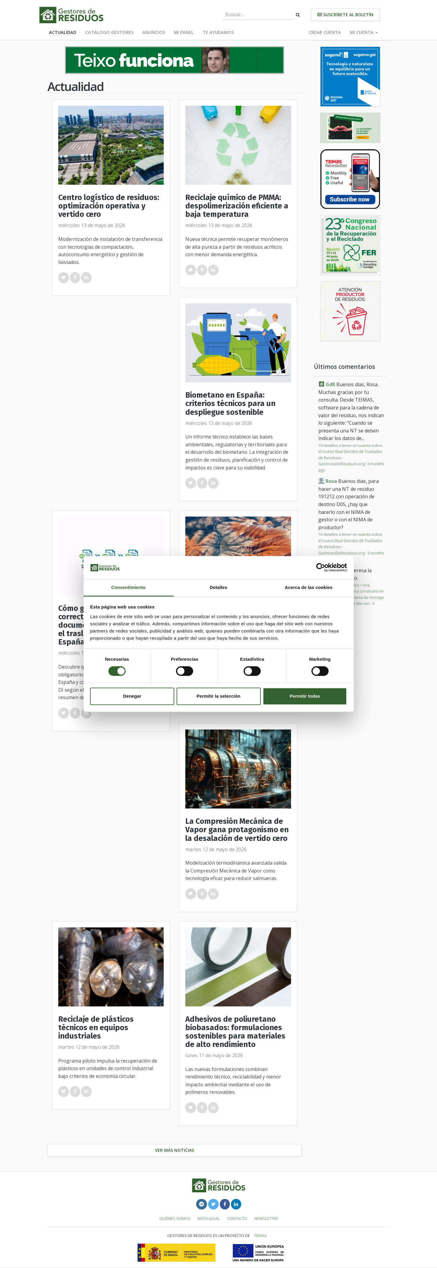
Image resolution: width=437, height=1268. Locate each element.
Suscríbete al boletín (345, 14)
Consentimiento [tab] (128, 587)
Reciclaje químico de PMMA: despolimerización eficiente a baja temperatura (236, 206)
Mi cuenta (364, 32)
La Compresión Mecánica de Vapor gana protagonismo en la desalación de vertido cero (237, 830)
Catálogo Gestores (109, 32)
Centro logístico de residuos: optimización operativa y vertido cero (108, 206)
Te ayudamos (218, 32)
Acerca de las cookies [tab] (308, 587)
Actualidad (62, 32)
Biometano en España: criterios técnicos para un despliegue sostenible (230, 403)
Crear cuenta (325, 32)
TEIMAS (260, 1235)
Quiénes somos (174, 1218)
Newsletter (266, 1218)
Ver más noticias (174, 1150)
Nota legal (209, 1218)
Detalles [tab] (218, 587)
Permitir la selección (219, 696)
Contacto (237, 1218)
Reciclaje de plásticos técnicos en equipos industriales (96, 1028)
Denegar (132, 696)
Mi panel (184, 32)
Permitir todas (305, 696)
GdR (330, 384)
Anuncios (153, 32)
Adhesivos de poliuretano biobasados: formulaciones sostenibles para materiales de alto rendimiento (235, 1032)
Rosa (331, 481)
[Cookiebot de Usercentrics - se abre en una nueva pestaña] (320, 567)
